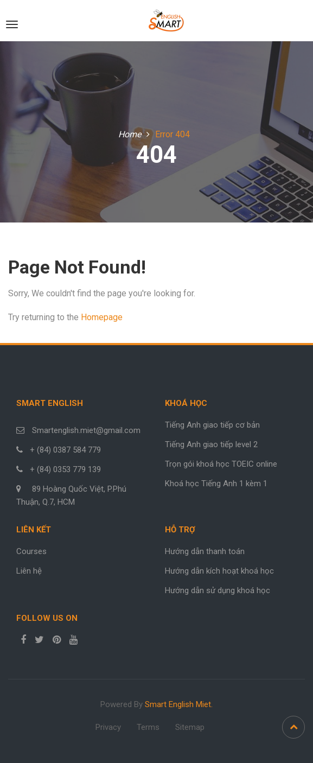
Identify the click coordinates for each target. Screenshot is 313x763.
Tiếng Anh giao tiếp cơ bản (212, 425)
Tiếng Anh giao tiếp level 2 (211, 444)
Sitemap (190, 727)
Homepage (102, 317)
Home (129, 134)
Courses (31, 551)
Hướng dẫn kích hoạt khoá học (219, 571)
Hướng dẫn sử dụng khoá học (217, 590)
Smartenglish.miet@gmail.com (85, 430)
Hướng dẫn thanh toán (205, 551)
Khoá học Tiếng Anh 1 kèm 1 (216, 483)
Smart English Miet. (179, 704)
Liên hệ (29, 571)
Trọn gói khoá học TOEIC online (221, 464)
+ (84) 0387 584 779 (65, 450)
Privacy (108, 727)
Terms (148, 727)
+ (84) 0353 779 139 (65, 469)
